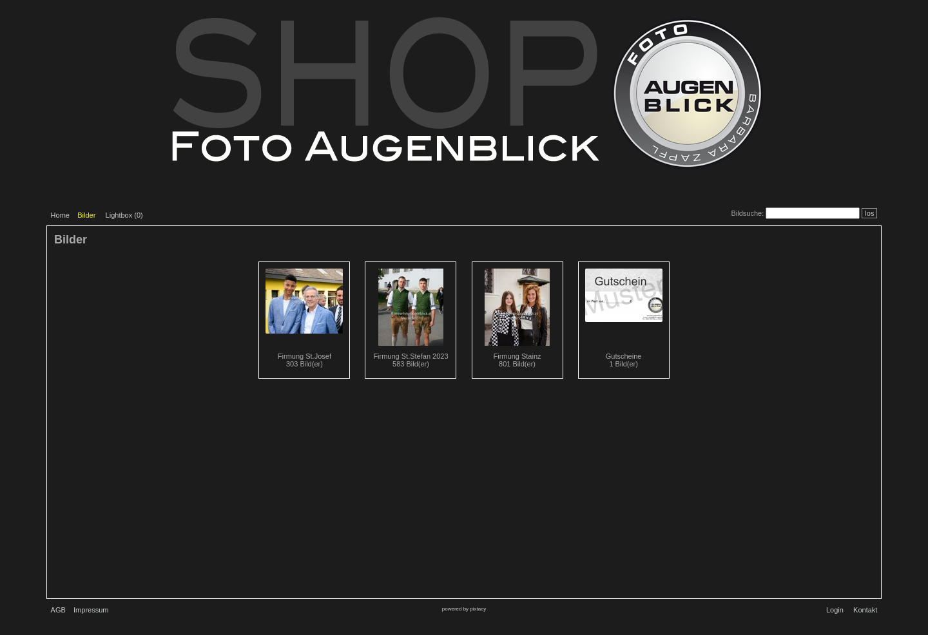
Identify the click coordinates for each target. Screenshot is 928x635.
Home (60, 215)
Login (835, 610)
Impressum (90, 610)
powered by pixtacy (464, 609)
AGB (58, 610)
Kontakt (865, 610)
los (869, 213)
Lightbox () (124, 215)
